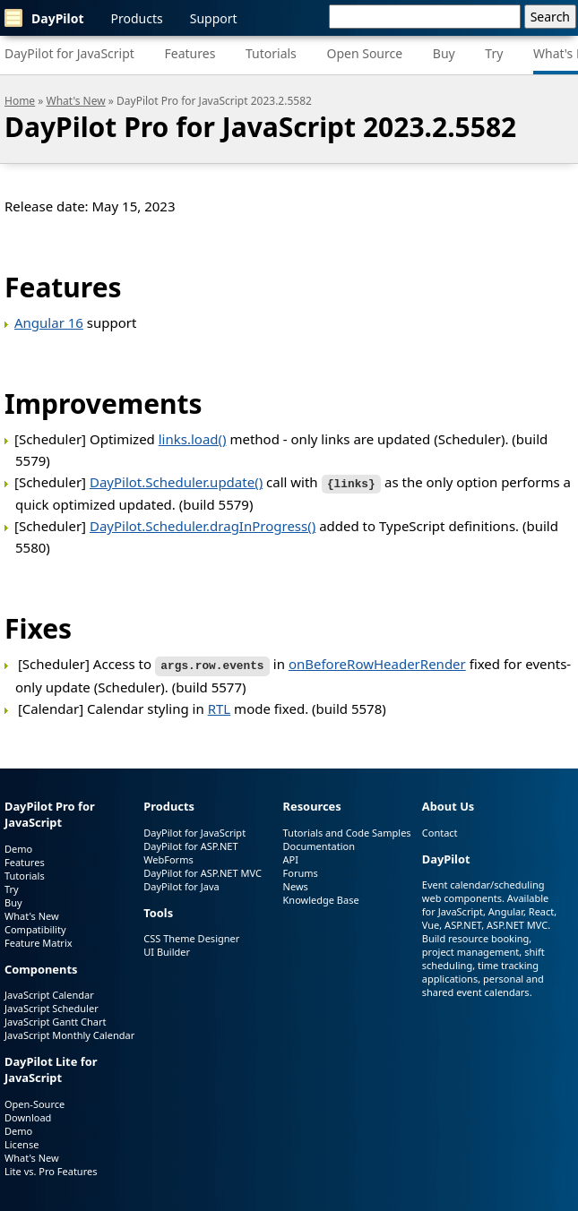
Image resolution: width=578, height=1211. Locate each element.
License (21, 1141)
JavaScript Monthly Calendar (69, 1032)
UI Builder (166, 949)
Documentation (319, 843)
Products (137, 18)
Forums (300, 870)
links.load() (193, 439)
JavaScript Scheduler (51, 1005)
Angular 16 (48, 322)
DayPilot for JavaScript (69, 53)
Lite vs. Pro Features (50, 1168)
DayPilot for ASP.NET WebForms (190, 850)
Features (190, 53)
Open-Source (34, 1101)
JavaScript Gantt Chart (55, 1019)
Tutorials (271, 53)
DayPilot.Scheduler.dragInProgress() (202, 525)
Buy (444, 53)
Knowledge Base (321, 897)
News (295, 883)
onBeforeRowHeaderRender (377, 663)
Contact (440, 830)
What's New (76, 100)
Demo (18, 846)
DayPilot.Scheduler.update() (176, 482)
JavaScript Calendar (49, 992)
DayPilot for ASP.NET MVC (202, 870)
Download (27, 1114)
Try (494, 53)
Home (19, 100)
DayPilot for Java (181, 883)
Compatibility (35, 926)
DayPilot (44, 18)
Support (213, 18)
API (290, 856)
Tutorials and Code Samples (347, 830)
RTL (219, 706)
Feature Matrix (38, 940)
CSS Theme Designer (191, 935)
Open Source (364, 53)
